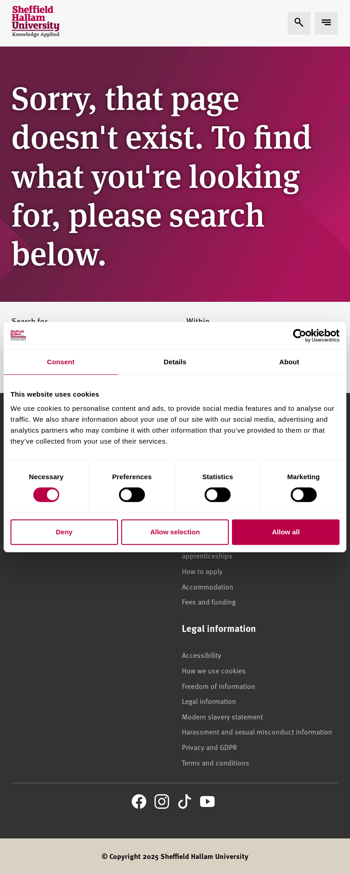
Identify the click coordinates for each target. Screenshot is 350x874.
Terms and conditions (215, 762)
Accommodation (207, 586)
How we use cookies (214, 670)
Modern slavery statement (222, 716)
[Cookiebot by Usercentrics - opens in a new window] (300, 335)
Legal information (209, 701)
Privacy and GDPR (209, 747)
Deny (64, 532)
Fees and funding (209, 601)
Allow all (286, 532)
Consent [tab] (61, 362)
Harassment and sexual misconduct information (257, 731)
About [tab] (289, 362)
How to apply (202, 571)
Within (198, 320)
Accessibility (201, 655)
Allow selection (175, 532)
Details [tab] (175, 362)
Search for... (32, 320)
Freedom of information (218, 686)
